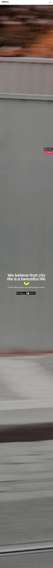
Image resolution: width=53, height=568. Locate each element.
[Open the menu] (50, 2)
